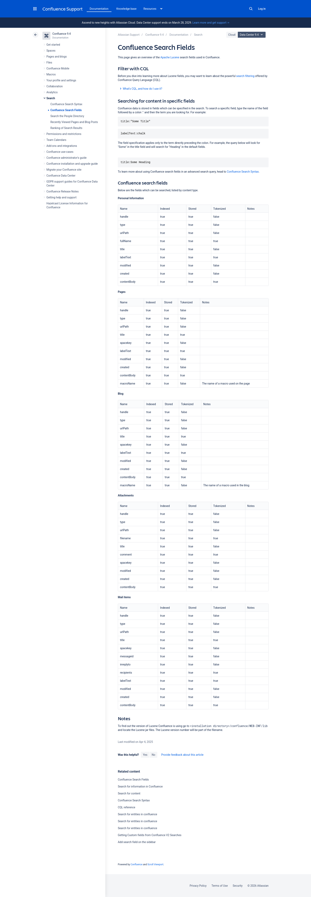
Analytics (52, 92)
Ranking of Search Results (66, 128)
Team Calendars (56, 139)
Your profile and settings (61, 80)
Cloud (231, 34)
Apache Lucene (169, 57)
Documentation (99, 8)
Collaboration (54, 86)
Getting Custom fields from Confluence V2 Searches (149, 835)
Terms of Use (219, 885)
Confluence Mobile (57, 68)
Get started (53, 44)
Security (238, 885)
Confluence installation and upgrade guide (72, 163)
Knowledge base (126, 8)
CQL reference (126, 807)
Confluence (136, 864)
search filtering (245, 76)
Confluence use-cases (59, 151)
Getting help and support (61, 197)
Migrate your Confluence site (63, 169)
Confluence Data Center (60, 175)
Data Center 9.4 (252, 35)
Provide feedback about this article (182, 754)
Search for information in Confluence (140, 786)
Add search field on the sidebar (137, 842)
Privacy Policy (198, 885)
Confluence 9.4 (61, 33)
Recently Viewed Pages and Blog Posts (74, 122)
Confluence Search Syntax (66, 104)
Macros (51, 74)
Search (251, 9)
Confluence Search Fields (66, 110)
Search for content (129, 793)
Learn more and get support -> (210, 22)
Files (49, 62)
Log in (262, 8)
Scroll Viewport (155, 864)
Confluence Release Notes (62, 191)
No (153, 754)
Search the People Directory (67, 116)
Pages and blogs (56, 56)
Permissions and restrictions (63, 134)
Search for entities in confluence (137, 814)
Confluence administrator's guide (66, 157)
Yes (145, 754)
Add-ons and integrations (61, 145)
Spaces (50, 50)
